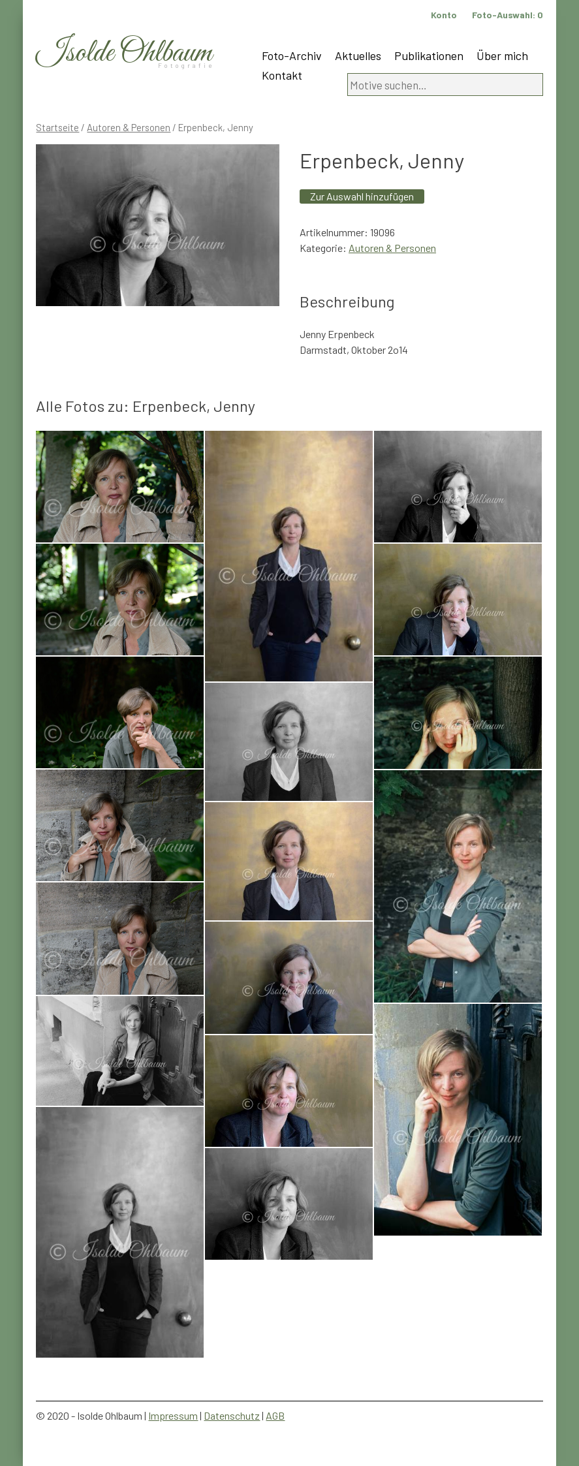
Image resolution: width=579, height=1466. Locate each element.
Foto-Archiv (292, 55)
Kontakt (282, 75)
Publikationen (428, 55)
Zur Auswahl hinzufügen (362, 196)
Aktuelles (358, 55)
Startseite (57, 127)
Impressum (173, 1415)
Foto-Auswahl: (507, 14)
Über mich (502, 55)
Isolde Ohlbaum (124, 53)
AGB (275, 1415)
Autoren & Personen (128, 127)
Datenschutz (232, 1415)
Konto (444, 14)
